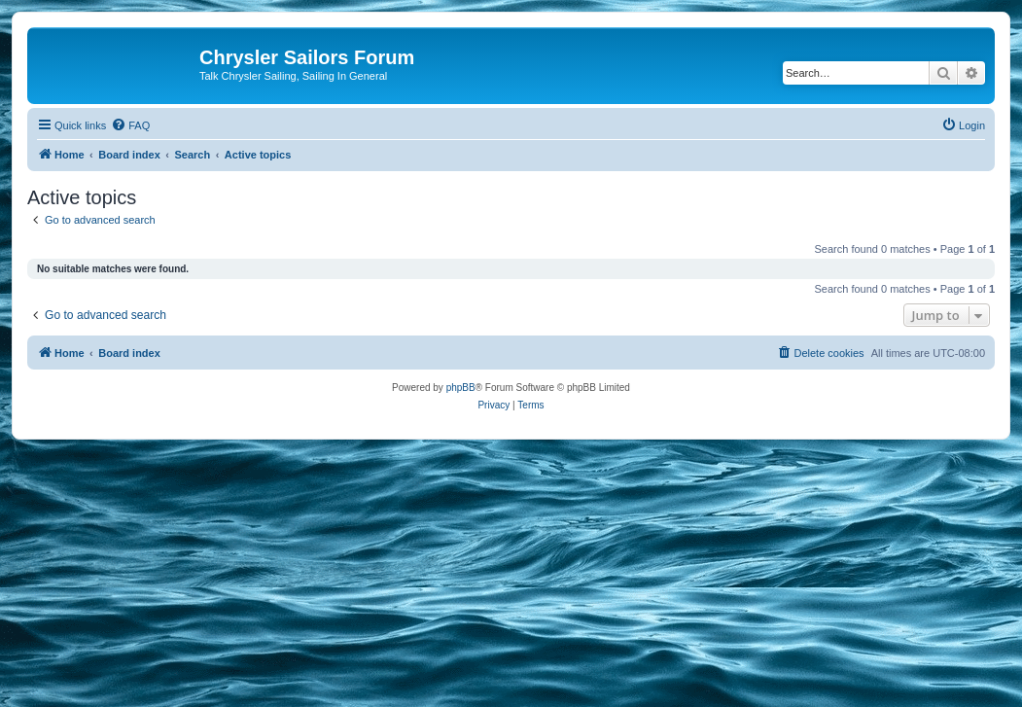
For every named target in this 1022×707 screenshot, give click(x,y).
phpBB (461, 387)
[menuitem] (130, 125)
